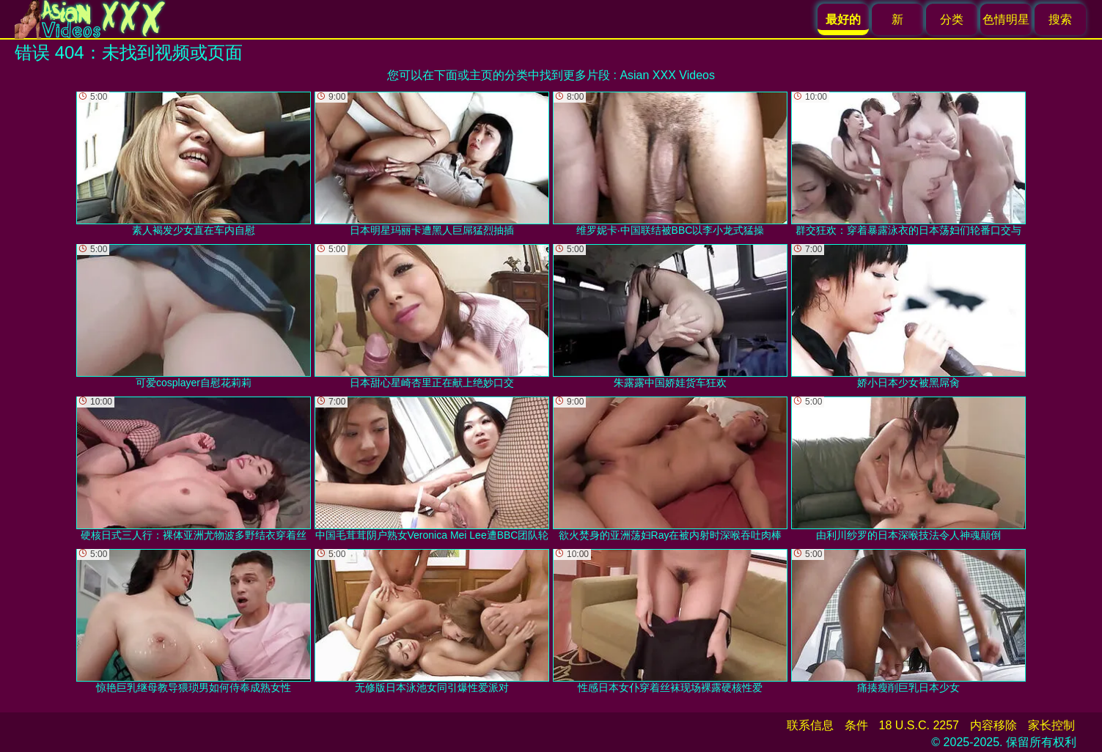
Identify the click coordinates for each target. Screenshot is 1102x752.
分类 (951, 19)
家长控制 (1051, 725)
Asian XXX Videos (667, 75)
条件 (856, 725)
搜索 (1060, 19)
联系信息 (810, 725)
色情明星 (1005, 19)
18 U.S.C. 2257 (919, 725)
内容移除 (993, 725)
